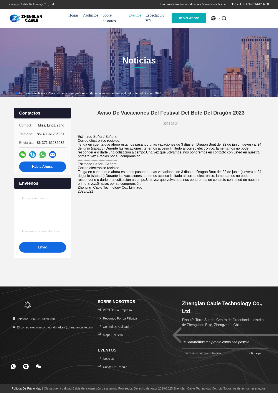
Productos (90, 15)
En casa (25, 93)
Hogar (73, 15)
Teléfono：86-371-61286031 (33, 319)
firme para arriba (255, 353)
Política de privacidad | (28, 388)
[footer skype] (26, 366)
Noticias (39, 93)
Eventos (135, 15)
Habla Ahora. (189, 17)
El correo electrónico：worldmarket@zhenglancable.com (53, 327)
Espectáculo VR (155, 18)
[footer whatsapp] (13, 366)
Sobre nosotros (109, 18)
